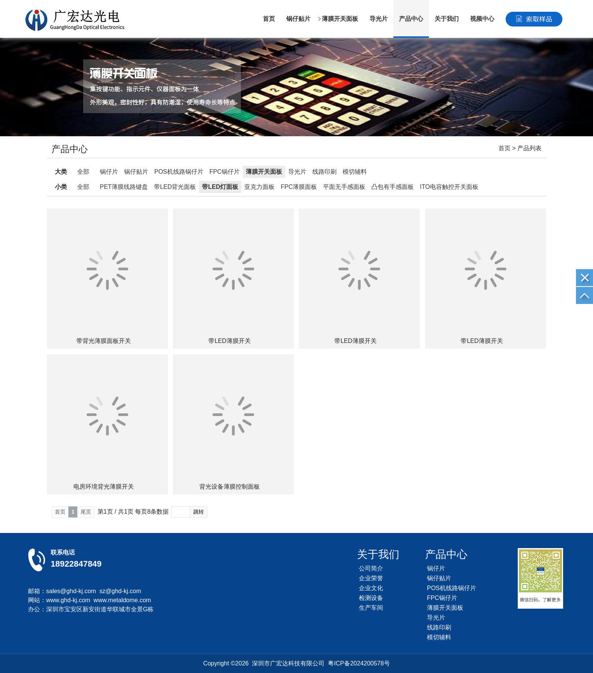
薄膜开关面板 (340, 19)
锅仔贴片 (298, 19)
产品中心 (411, 19)
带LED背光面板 (175, 187)
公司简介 (371, 568)
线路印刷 (324, 171)
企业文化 (371, 588)
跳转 (198, 512)
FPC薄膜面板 (299, 187)
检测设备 (371, 598)
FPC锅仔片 (225, 171)
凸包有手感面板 (392, 187)
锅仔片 (109, 171)
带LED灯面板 (220, 187)
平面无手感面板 (344, 187)
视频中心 (482, 19)
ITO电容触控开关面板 (449, 187)
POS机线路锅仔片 (178, 171)
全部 (83, 171)
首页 (269, 19)
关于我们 (447, 19)
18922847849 (76, 564)
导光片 (378, 19)
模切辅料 (355, 171)
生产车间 (371, 607)
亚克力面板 (259, 187)
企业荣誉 (371, 578)
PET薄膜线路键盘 (124, 187)
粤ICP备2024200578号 (359, 663)
